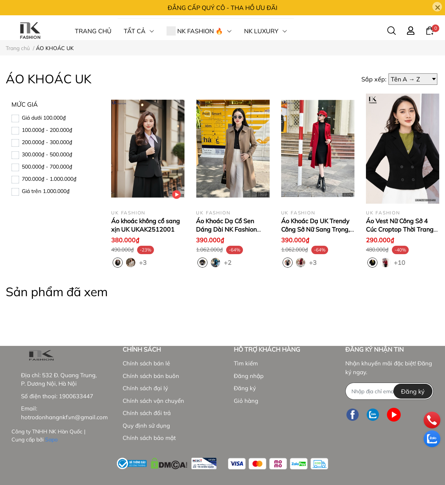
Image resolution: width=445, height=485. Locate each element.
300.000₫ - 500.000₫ (47, 154)
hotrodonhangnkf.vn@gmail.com (64, 417)
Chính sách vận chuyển (153, 400)
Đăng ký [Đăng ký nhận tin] (413, 391)
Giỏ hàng (246, 400)
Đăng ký (245, 388)
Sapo (51, 439)
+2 (228, 262)
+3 (143, 262)
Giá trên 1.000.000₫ (46, 191)
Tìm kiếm (246, 363)
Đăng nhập (249, 376)
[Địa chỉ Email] (389, 391)
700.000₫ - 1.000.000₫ (49, 178)
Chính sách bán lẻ (146, 363)
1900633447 (76, 396)
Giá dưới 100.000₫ (44, 117)
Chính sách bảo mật (149, 437)
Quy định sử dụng (146, 425)
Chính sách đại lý (145, 388)
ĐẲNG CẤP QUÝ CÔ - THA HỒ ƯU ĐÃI (222, 7)
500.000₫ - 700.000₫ (47, 166)
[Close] (437, 6)
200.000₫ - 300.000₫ (47, 142)
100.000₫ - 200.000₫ (47, 130)
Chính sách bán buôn (151, 376)
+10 (398, 262)
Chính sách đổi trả (147, 413)
